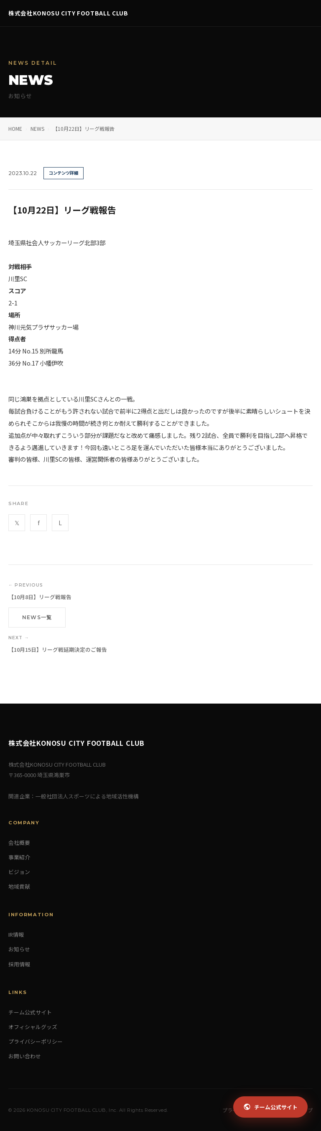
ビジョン (19, 872)
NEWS (37, 128)
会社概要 (19, 842)
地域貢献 (19, 886)
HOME (15, 128)
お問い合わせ (24, 1056)
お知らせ (19, 949)
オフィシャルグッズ (32, 1027)
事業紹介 (19, 857)
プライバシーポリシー (35, 1041)
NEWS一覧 (37, 617)
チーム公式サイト (30, 1012)
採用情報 (19, 964)
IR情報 (16, 934)
